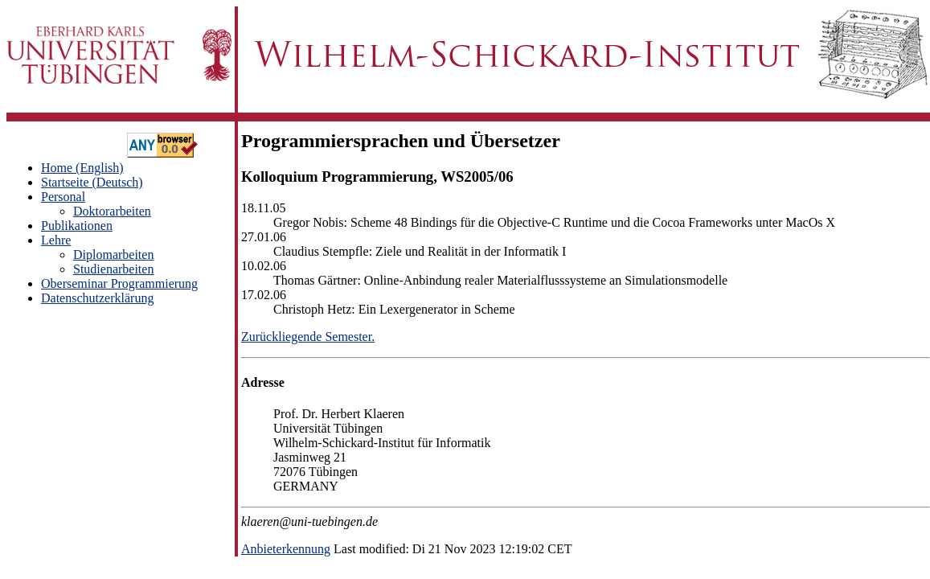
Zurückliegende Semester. (308, 336)
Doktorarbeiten (112, 211)
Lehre (56, 240)
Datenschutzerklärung (97, 298)
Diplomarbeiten (113, 254)
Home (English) (82, 168)
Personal (63, 196)
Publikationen (77, 225)
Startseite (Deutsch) (92, 182)
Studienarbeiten (113, 269)
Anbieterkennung (285, 549)
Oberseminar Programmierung (119, 283)
